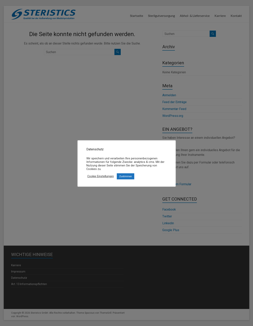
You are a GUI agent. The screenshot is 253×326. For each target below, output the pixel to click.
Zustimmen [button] (125, 176)
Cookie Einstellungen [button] (100, 176)
